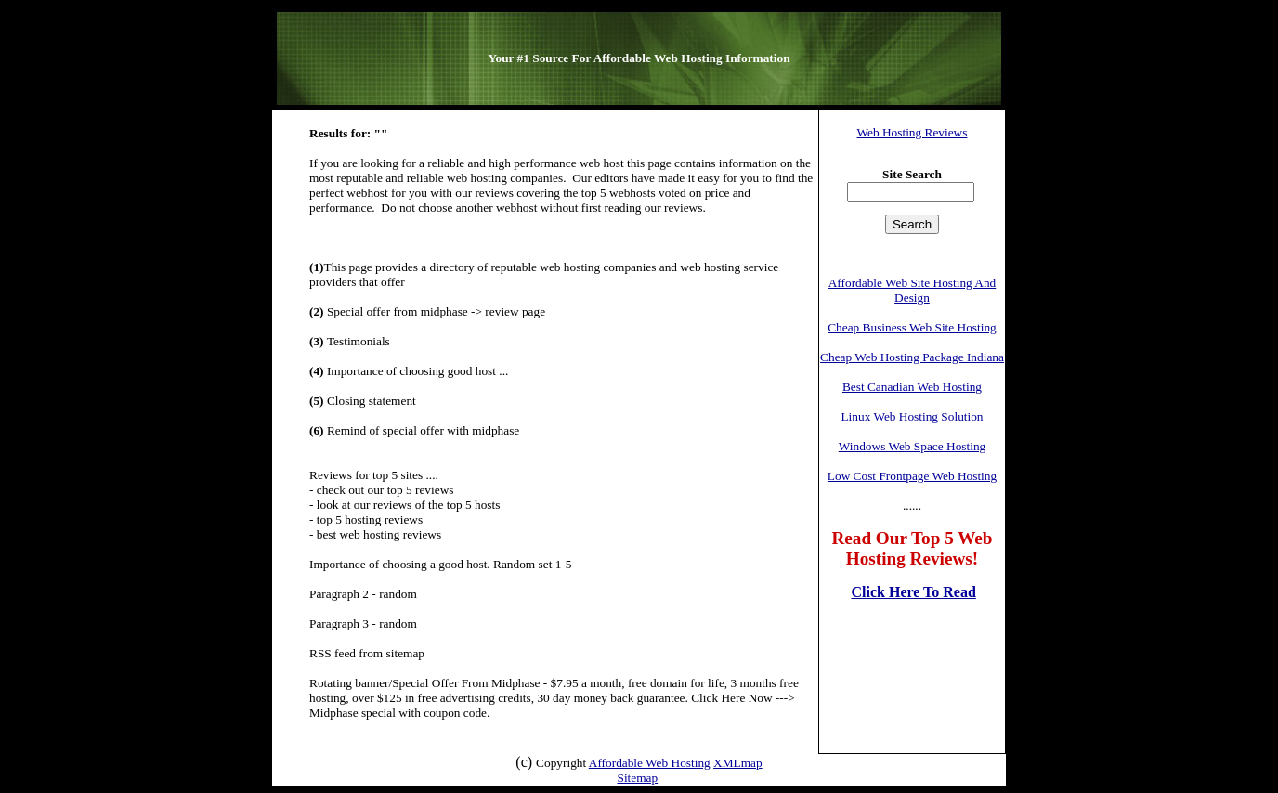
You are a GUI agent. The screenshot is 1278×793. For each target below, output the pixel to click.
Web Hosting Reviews (912, 132)
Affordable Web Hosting (650, 763)
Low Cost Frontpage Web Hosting (912, 476)
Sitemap (637, 778)
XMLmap (738, 763)
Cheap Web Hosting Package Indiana (912, 357)
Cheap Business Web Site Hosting (912, 327)
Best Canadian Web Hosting (912, 387)
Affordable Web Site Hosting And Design (912, 290)
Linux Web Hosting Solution (912, 416)
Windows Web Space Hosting (912, 446)
